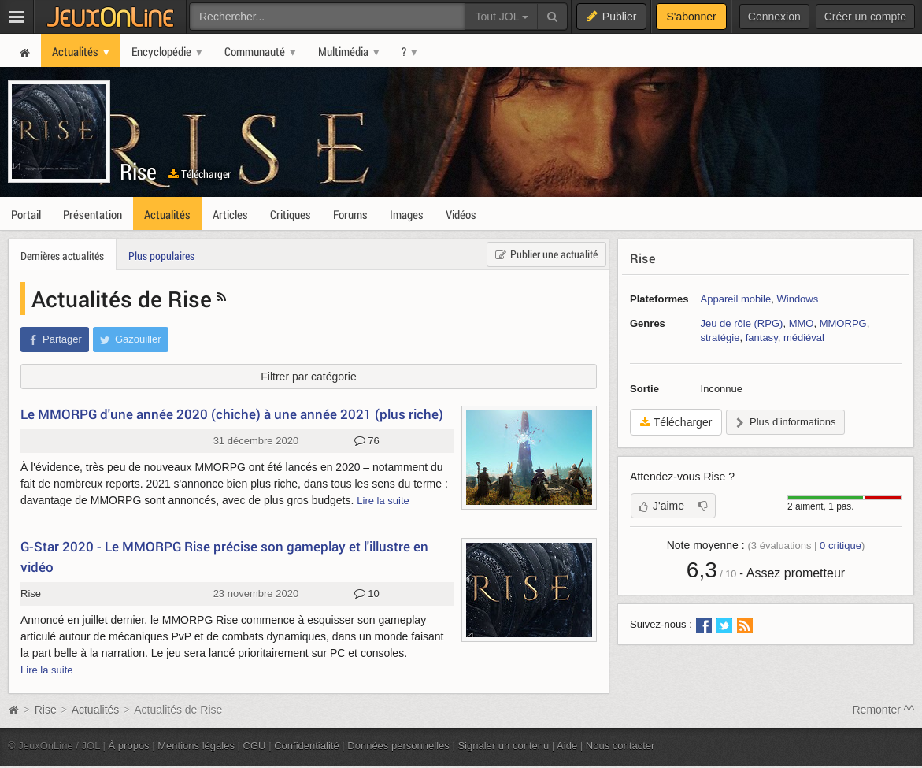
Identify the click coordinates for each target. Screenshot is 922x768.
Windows (797, 299)
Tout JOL (501, 16)
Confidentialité (306, 745)
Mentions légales (196, 745)
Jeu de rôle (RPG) (742, 323)
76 (367, 441)
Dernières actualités (62, 255)
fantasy (762, 337)
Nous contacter (620, 745)
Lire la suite (383, 500)
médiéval (803, 337)
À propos (129, 745)
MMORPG (843, 323)
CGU (254, 745)
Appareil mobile (736, 299)
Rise (138, 171)
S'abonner (691, 16)
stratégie (720, 337)
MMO (801, 323)
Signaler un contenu (503, 745)
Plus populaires (161, 255)
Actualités (96, 709)
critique (840, 545)
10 (367, 594)
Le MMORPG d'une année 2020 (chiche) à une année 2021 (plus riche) (231, 414)
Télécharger (199, 173)
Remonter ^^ (884, 709)
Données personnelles (398, 745)
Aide (567, 745)
